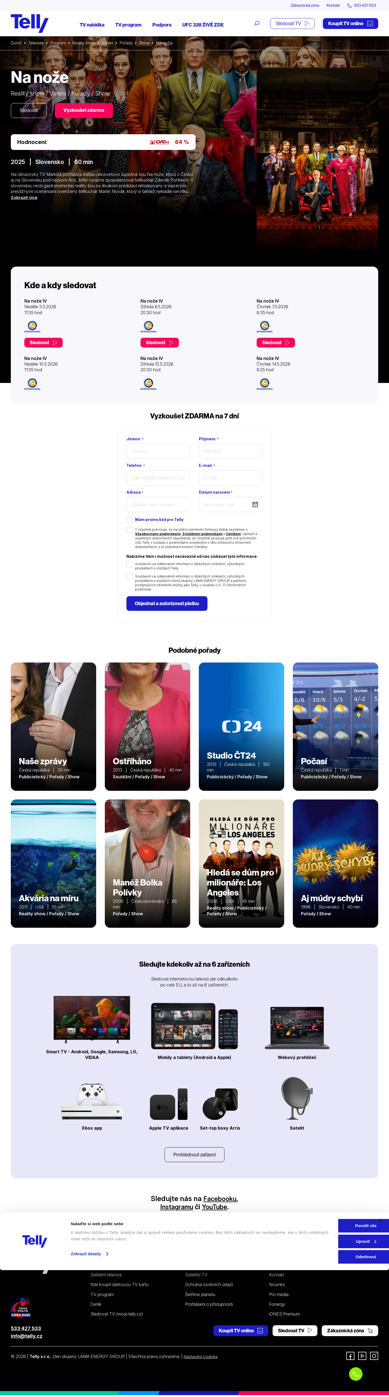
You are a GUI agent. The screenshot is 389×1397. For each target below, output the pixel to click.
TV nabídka (92, 25)
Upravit (330, 1368)
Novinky (277, 1286)
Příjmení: (209, 439)
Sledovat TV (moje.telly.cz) (116, 1316)
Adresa (134, 492)
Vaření (112, 43)
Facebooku (220, 1200)
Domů (17, 43)
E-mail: (207, 465)
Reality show (87, 43)
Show (152, 43)
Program (60, 43)
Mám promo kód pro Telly (159, 519)
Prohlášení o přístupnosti (209, 1306)
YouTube (217, 1208)
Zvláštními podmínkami (202, 534)
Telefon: (135, 465)
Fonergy (277, 1306)
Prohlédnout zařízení (194, 1156)
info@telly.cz (26, 1338)
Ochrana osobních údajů (209, 1286)
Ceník (95, 1306)
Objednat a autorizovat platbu (168, 604)
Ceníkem (233, 534)
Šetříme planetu (200, 1296)
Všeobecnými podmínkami (158, 534)
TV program (128, 25)
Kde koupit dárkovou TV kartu (119, 1286)
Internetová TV (199, 1267)
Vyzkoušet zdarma (86, 111)
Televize (37, 43)
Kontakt (330, 5)
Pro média (279, 1296)
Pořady (132, 43)
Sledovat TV (292, 24)
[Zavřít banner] (381, 1348)
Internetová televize (109, 1267)
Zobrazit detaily (86, 1380)
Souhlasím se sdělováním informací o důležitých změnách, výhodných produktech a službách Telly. (189, 566)
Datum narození (216, 492)
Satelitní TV (196, 1276)
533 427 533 (26, 1330)
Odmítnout (330, 1383)
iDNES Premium (284, 1316)
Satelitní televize (106, 1276)
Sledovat (30, 111)
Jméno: (135, 439)
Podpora (162, 25)
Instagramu (175, 1208)
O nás (274, 1267)
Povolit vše (330, 1352)
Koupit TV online (350, 24)
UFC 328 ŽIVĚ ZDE (203, 25)
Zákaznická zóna (299, 5)
